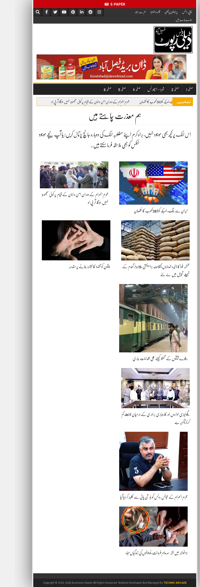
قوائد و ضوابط (140, 12)
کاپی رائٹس (172, 12)
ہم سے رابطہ (125, 12)
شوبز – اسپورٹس (141, 89)
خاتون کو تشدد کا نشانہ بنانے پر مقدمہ (75, 266)
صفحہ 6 (93, 89)
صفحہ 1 (174, 89)
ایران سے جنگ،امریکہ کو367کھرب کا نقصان (150, 101)
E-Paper (100, 4)
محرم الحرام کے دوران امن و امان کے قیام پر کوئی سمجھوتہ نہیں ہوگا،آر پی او (77, 101)
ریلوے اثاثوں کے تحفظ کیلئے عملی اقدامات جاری (145, 358)
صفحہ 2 (160, 89)
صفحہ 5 (107, 89)
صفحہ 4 (122, 89)
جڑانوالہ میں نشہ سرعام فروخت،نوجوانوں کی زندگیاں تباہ (142, 553)
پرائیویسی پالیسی (156, 12)
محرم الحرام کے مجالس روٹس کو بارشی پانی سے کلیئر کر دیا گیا (139, 497)
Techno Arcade (160, 582)
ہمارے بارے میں (169, 19)
